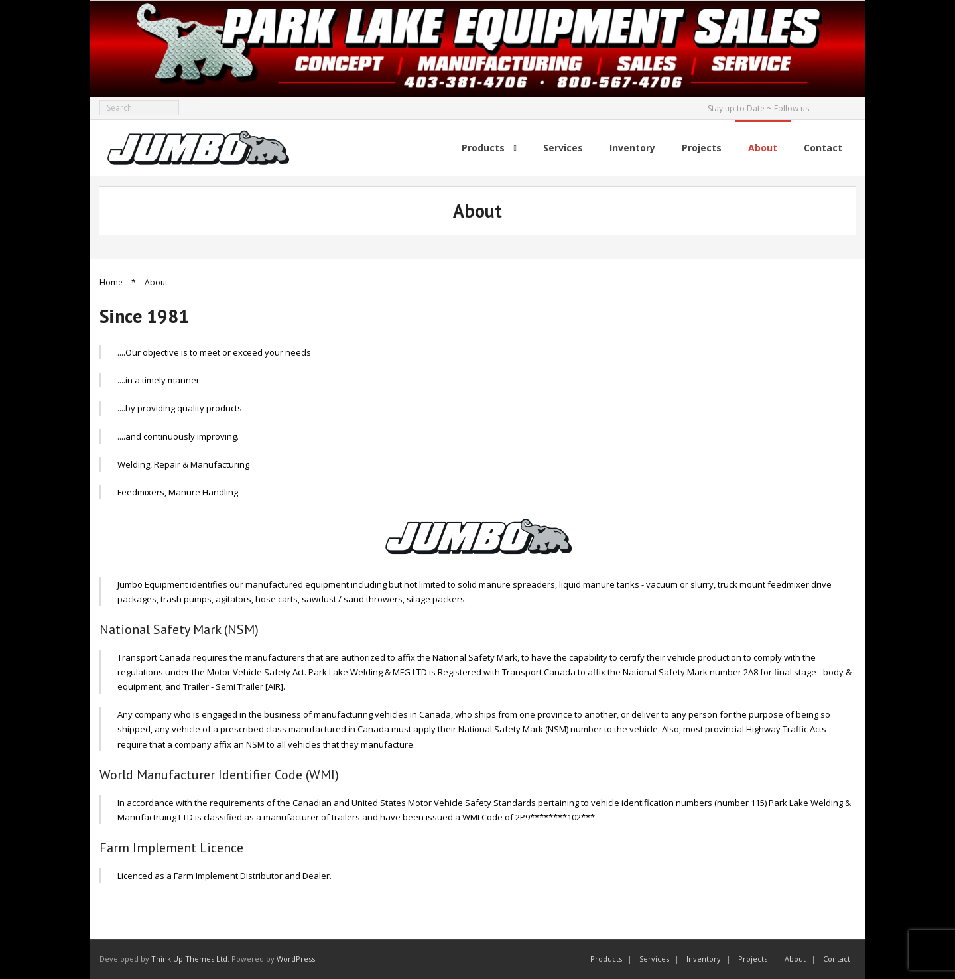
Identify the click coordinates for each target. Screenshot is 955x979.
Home (111, 282)
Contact (836, 959)
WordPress (296, 959)
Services (654, 959)
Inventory (703, 959)
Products (606, 959)
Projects (752, 959)
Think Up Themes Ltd (189, 959)
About (795, 959)
